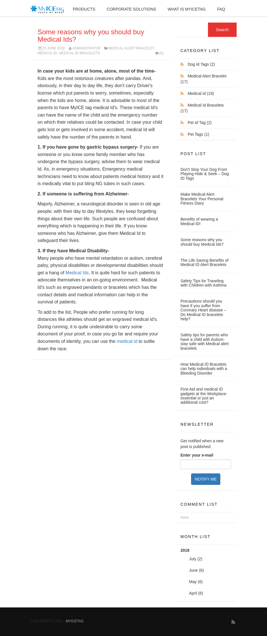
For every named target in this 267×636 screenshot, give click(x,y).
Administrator (86, 48)
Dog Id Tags (201, 64)
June (193, 570)
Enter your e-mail (196, 455)
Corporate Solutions (131, 9)
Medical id (47, 53)
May (193, 581)
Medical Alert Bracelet (131, 48)
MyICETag (75, 621)
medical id (127, 341)
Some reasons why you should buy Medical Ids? (91, 35)
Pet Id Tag (200, 122)
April (193, 593)
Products (84, 9)
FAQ (221, 9)
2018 (205, 573)
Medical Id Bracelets (79, 53)
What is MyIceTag (187, 9)
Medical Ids (77, 272)
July (192, 559)
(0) (158, 53)
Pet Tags (198, 134)
